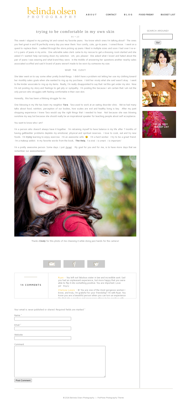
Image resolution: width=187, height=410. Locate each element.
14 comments (30, 284)
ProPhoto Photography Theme (111, 404)
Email (17, 325)
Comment (19, 344)
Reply (66, 286)
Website (18, 334)
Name (17, 315)
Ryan (61, 277)
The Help (80, 140)
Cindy (42, 241)
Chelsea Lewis (66, 290)
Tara (65, 104)
